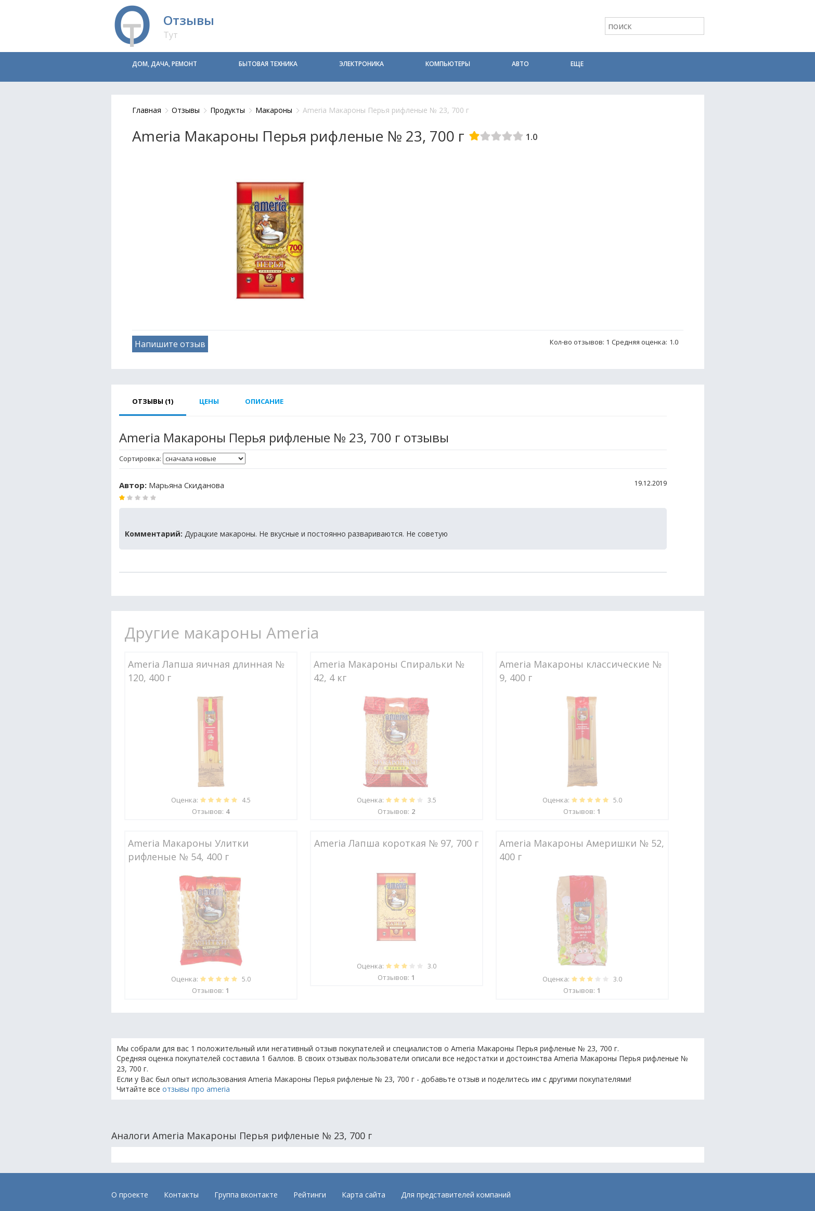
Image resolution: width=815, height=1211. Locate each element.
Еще (577, 63)
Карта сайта (363, 1195)
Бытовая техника (268, 63)
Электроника (361, 63)
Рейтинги (309, 1195)
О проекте (129, 1195)
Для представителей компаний (456, 1195)
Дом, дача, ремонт (164, 63)
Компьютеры (447, 63)
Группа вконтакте (246, 1195)
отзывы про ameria (196, 1089)
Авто (520, 63)
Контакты (181, 1195)
